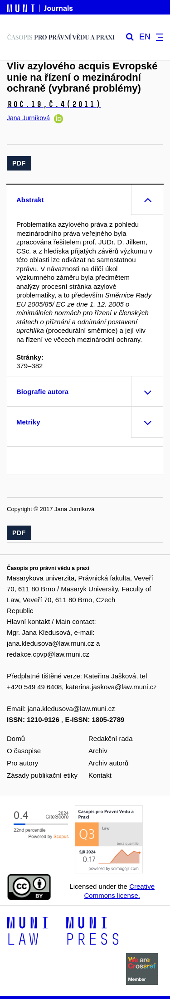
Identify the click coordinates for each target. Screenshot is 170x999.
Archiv (97, 751)
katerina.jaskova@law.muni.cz (111, 687)
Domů (16, 738)
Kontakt (100, 775)
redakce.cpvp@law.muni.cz (48, 654)
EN (145, 37)
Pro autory (22, 763)
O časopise (24, 751)
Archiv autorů (108, 763)
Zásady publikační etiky (42, 775)
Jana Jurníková (28, 118)
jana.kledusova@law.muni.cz (50, 643)
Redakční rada (110, 738)
